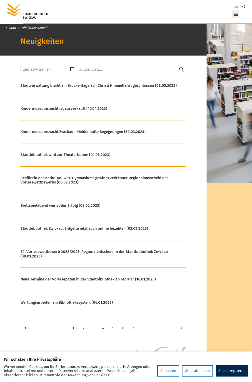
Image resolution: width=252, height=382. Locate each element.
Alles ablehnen (197, 371)
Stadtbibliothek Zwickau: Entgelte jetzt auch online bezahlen (84, 228)
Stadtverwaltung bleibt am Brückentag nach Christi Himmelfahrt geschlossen (98, 85)
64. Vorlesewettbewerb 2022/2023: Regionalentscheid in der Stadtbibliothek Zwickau (94, 254)
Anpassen (168, 371)
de (235, 6)
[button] (235, 14)
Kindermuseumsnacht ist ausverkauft (63, 108)
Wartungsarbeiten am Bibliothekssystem (66, 302)
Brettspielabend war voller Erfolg (60, 205)
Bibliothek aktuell (34, 28)
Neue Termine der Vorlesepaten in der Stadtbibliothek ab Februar (88, 279)
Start (12, 28)
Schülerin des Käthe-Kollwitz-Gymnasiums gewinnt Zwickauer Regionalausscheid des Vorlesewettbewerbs (94, 180)
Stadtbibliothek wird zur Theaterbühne (65, 155)
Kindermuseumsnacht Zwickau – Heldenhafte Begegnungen (83, 132)
